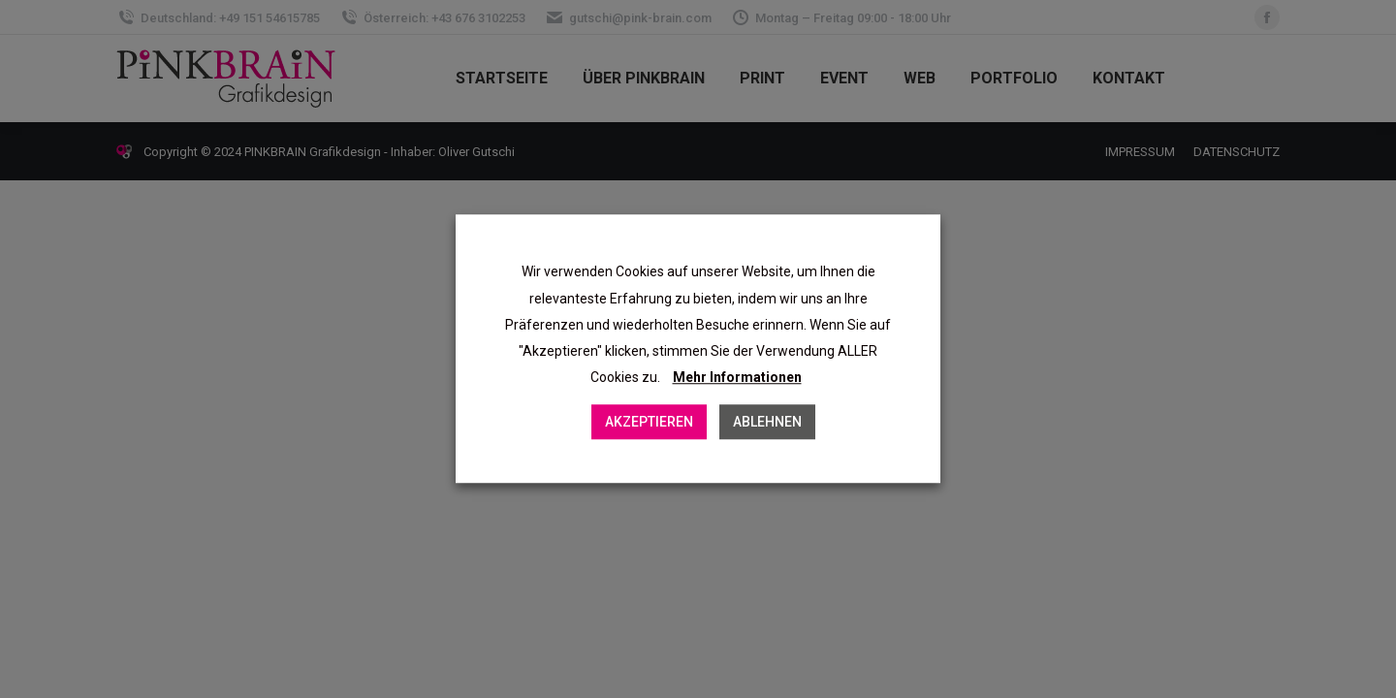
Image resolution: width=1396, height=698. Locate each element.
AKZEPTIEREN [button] (649, 422)
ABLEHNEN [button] (767, 422)
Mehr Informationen (737, 378)
